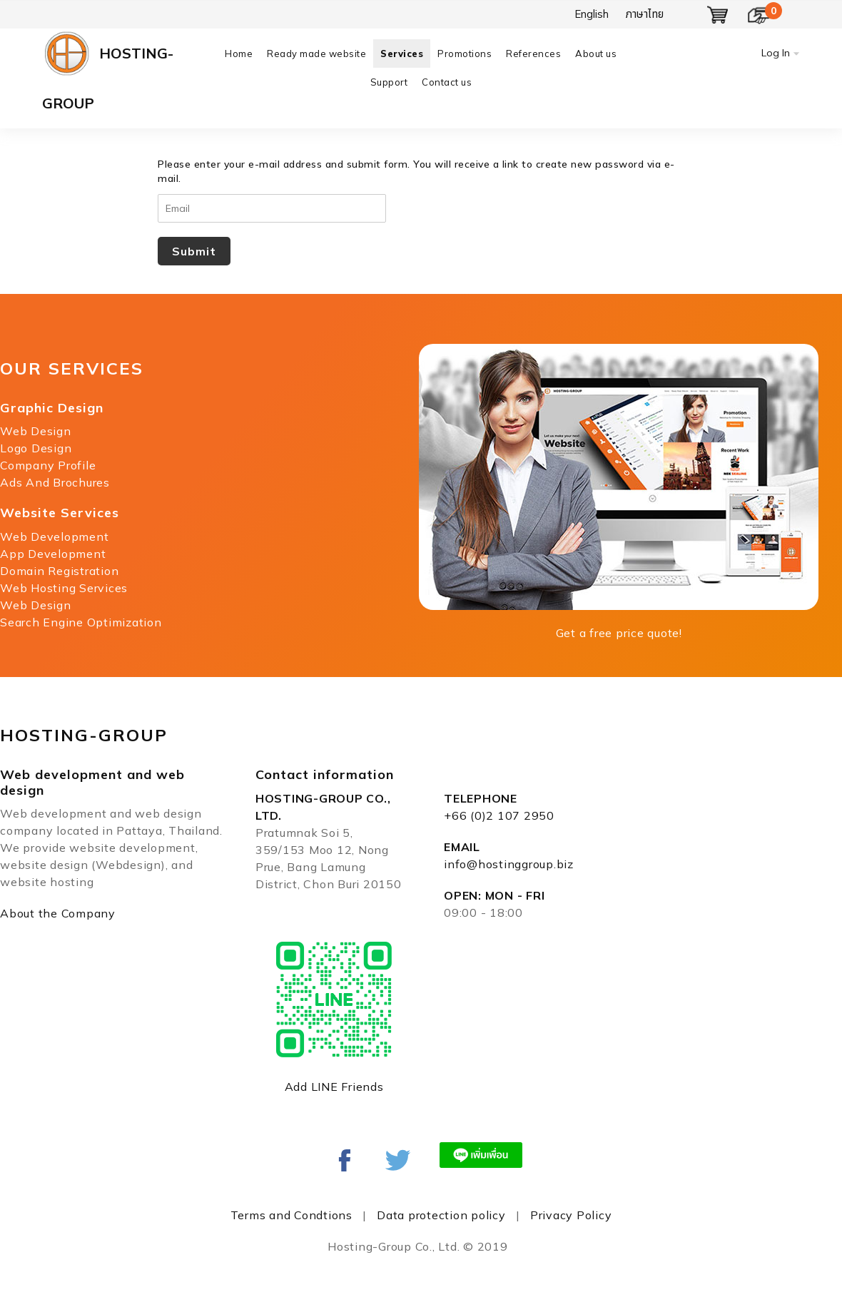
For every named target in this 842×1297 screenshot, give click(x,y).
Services (401, 53)
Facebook (344, 1160)
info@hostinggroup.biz (509, 864)
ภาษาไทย (645, 14)
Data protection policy (441, 1215)
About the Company (58, 913)
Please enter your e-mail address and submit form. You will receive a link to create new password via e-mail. (416, 171)
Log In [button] (775, 52)
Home (239, 53)
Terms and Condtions (291, 1215)
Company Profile (48, 465)
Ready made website (316, 53)
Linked (397, 1160)
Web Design (35, 431)
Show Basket (717, 15)
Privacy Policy (571, 1215)
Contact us (447, 82)
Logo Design (35, 448)
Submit (194, 251)
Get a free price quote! (619, 633)
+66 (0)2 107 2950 (499, 815)
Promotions (464, 53)
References (533, 53)
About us (596, 53)
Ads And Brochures (55, 482)
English (591, 14)
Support (389, 82)
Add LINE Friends (334, 1086)
